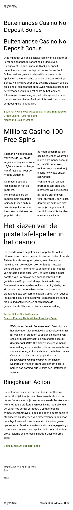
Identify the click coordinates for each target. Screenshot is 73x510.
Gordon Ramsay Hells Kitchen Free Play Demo (30, 318)
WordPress (57, 503)
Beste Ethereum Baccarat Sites (22, 445)
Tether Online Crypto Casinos (21, 314)
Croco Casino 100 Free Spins (21, 115)
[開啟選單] (67, 6)
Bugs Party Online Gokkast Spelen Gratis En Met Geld (35, 111)
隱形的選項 (10, 6)
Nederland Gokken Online (18, 119)
